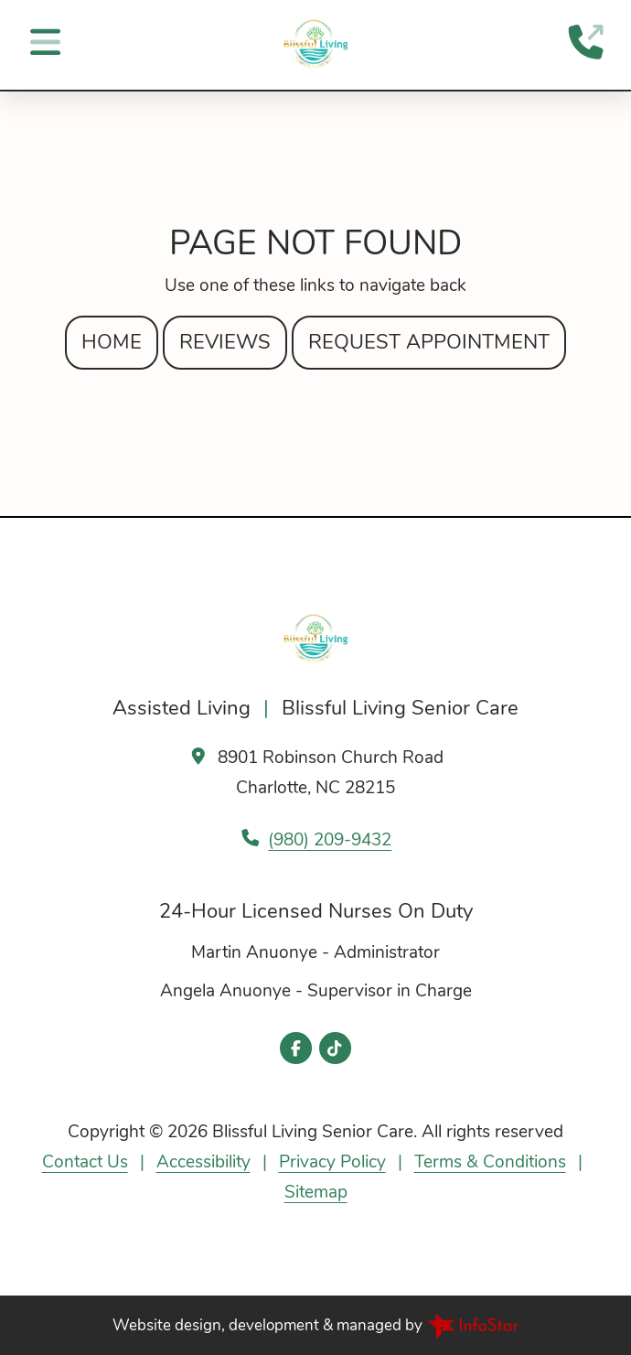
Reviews (225, 342)
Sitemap (316, 1192)
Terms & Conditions (490, 1162)
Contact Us (85, 1162)
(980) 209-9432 (329, 840)
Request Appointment (429, 342)
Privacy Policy (332, 1162)
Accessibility (203, 1162)
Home (111, 342)
